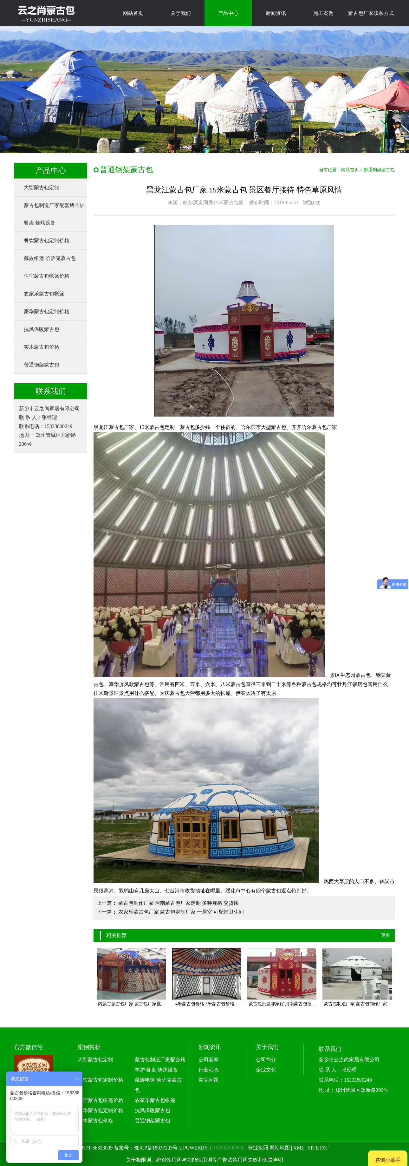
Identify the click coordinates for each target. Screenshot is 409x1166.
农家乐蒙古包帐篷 (44, 293)
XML (298, 1147)
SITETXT (318, 1147)
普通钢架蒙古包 (41, 364)
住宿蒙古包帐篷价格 (46, 276)
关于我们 (181, 13)
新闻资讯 (276, 13)
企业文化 (266, 1069)
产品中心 (228, 13)
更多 (385, 935)
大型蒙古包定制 (41, 187)
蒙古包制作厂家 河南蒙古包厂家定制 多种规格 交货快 (178, 903)
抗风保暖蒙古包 (41, 329)
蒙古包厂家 (324, 427)
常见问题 (208, 1080)
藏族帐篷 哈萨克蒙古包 (50, 258)
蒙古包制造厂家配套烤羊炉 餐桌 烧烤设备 (54, 214)
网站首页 (133, 13)
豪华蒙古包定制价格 (46, 311)
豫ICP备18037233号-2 (158, 1147)
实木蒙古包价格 (41, 347)
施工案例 (323, 13)
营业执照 (258, 1147)
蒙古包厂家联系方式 (371, 13)
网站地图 (279, 1147)
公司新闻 (208, 1059)
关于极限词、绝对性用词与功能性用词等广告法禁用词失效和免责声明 (204, 1160)
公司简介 (266, 1059)
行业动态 (208, 1069)
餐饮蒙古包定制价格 (46, 240)
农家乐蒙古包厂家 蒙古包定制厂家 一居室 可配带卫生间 (181, 912)
